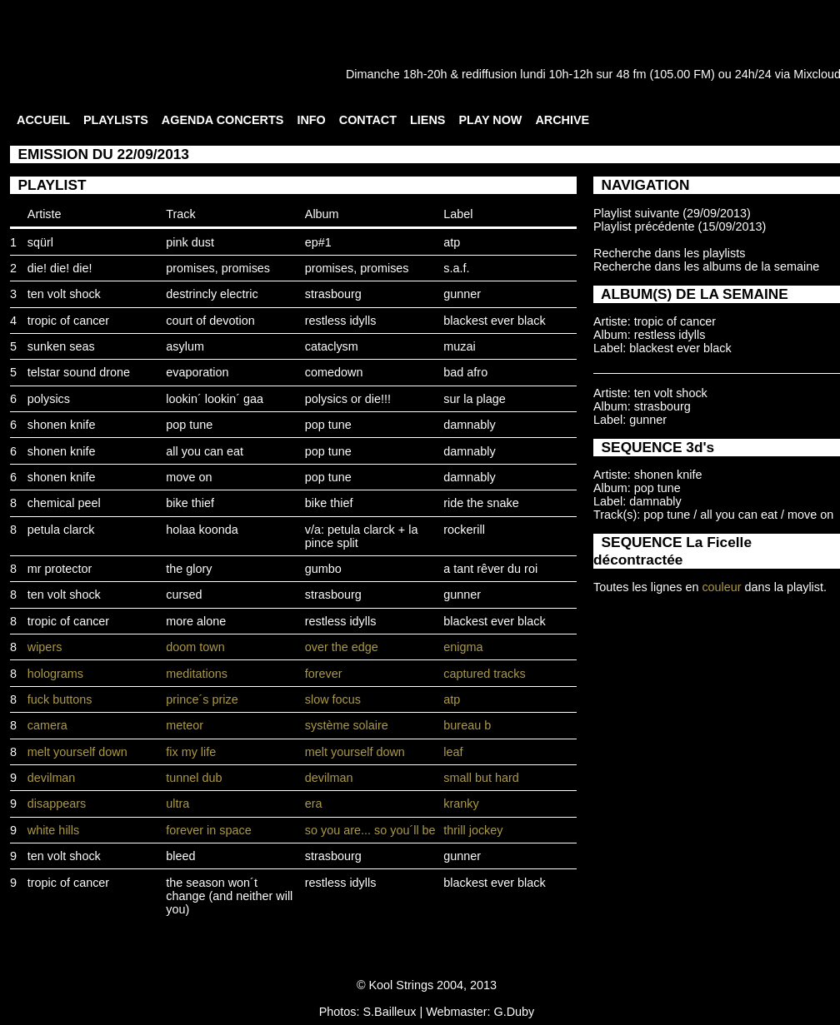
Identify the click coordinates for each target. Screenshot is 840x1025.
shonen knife (62, 424)
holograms (55, 673)
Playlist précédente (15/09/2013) (679, 226)
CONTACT (368, 120)
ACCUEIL (43, 120)
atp (451, 242)
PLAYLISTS (115, 120)
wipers (45, 647)
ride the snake (480, 503)
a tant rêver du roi (490, 568)
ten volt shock (64, 294)
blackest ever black (494, 320)
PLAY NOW (490, 120)
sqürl (40, 242)
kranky (460, 803)
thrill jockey (472, 830)
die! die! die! (60, 268)
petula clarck (61, 529)
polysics (49, 399)
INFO (311, 120)
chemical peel (64, 503)
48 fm (631, 74)
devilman (52, 777)
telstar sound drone (79, 372)
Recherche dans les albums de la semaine (706, 266)
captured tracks (484, 673)
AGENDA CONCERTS (223, 120)
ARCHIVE (562, 120)
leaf (452, 752)
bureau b (467, 725)
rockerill (464, 529)
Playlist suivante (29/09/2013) (672, 213)
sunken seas (61, 346)
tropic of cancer (68, 320)
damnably (469, 424)
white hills (53, 830)
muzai (459, 346)
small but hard (480, 777)
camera (48, 725)
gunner (462, 294)
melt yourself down (78, 752)
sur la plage (474, 399)
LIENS (427, 120)
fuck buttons (60, 699)
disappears (57, 803)
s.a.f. (456, 268)
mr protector (60, 568)
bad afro (465, 372)
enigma (462, 647)
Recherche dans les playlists (669, 253)
